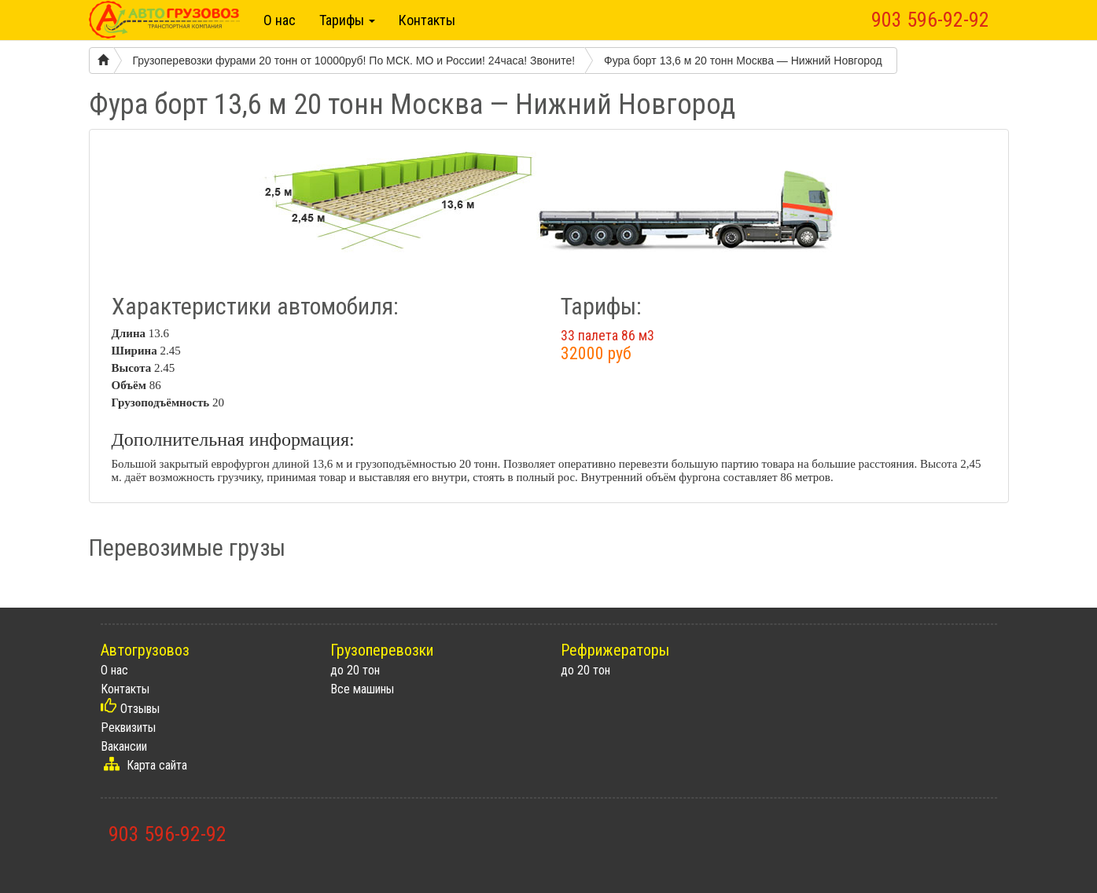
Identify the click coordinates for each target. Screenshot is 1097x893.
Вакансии (124, 746)
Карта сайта (157, 765)
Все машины (362, 689)
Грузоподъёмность (161, 402)
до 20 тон (355, 670)
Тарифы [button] (347, 20)
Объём (129, 385)
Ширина (134, 350)
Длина (129, 333)
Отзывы (140, 708)
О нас (279, 20)
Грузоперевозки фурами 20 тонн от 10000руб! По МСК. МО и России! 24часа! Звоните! (354, 60)
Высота (132, 368)
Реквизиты (128, 727)
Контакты (427, 20)
